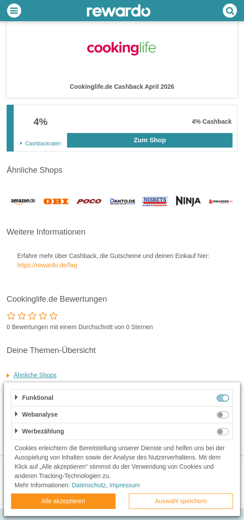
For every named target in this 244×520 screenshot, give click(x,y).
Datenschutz (88, 485)
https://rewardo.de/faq (47, 265)
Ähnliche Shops (35, 375)
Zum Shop (150, 140)
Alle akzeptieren (63, 501)
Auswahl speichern (181, 501)
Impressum (124, 485)
